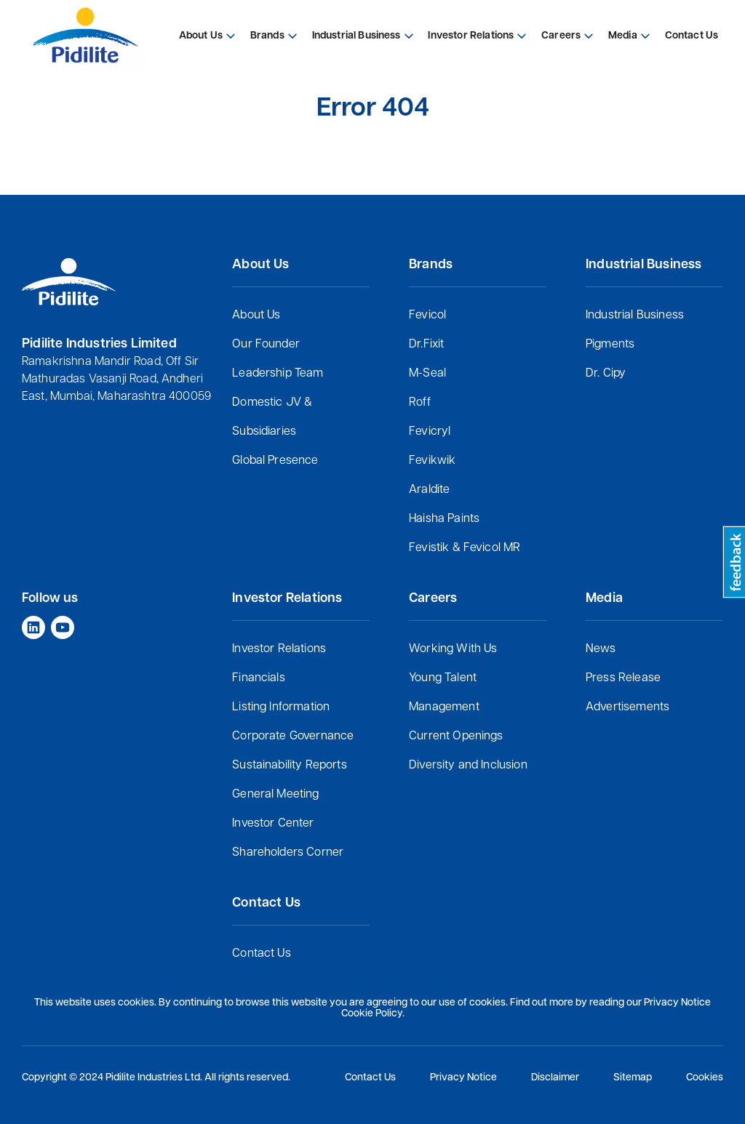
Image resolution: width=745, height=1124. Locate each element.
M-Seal (427, 374)
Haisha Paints (444, 519)
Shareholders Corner (287, 853)
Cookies (704, 1077)
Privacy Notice (463, 1077)
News (601, 649)
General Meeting (275, 794)
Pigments (610, 344)
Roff (420, 403)
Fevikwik (432, 461)
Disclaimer (555, 1077)
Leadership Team (277, 374)
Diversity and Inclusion (468, 765)
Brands (267, 36)
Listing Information (281, 707)
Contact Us (261, 954)
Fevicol (427, 315)
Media (622, 36)
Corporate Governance (293, 736)
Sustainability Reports (289, 765)
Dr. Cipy (606, 374)
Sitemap (632, 1077)
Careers (561, 36)
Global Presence (275, 461)
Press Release (623, 678)
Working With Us (453, 649)
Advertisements (627, 707)
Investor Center (273, 824)
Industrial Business (635, 315)
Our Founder (266, 344)
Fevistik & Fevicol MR (464, 548)
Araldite (429, 490)
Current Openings (456, 736)
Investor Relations (279, 649)
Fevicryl (429, 432)
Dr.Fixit (426, 344)
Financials (258, 678)
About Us (256, 315)
